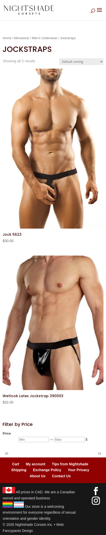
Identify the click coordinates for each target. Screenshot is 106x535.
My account (35, 464)
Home (7, 38)
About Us (37, 476)
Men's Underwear (45, 38)
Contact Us (61, 476)
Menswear (21, 38)
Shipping (18, 470)
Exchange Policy (47, 470)
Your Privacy (78, 470)
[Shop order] (81, 61)
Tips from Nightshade (70, 464)
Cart (15, 464)
